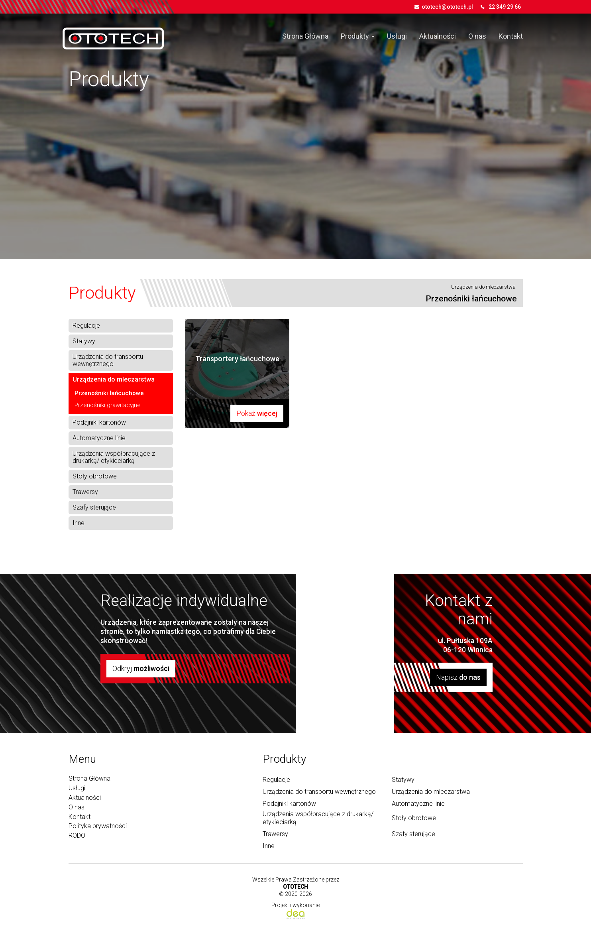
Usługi (397, 36)
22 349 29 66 (505, 7)
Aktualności (437, 36)
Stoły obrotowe (95, 476)
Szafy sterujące (94, 507)
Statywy (84, 341)
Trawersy (85, 492)
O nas (477, 36)
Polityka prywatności (98, 826)
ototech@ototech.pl (447, 7)
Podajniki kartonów (99, 422)
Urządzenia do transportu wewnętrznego (108, 360)
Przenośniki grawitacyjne (108, 405)
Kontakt (511, 36)
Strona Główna (305, 36)
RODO (77, 835)
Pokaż (256, 413)
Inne (78, 523)
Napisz (458, 677)
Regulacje (86, 325)
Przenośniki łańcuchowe (109, 393)
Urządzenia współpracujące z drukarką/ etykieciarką (114, 457)
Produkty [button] (358, 36)
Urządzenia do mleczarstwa (483, 287)
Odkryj (140, 668)
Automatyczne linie (99, 438)
